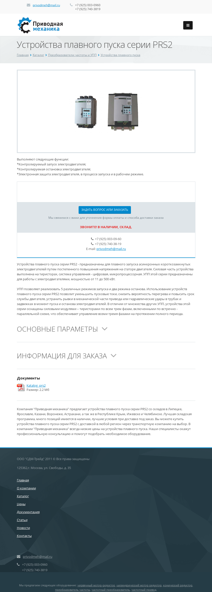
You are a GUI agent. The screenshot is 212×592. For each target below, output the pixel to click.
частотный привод (143, 590)
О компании (26, 488)
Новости (23, 528)
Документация (28, 512)
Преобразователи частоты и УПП (72, 55)
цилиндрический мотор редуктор (139, 585)
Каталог (38, 55)
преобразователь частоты (72, 590)
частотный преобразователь (110, 590)
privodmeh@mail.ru (46, 5)
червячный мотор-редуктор (96, 585)
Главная (23, 55)
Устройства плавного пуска (120, 55)
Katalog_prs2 (36, 385)
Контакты (24, 535)
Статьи (22, 520)
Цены (21, 504)
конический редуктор (177, 585)
